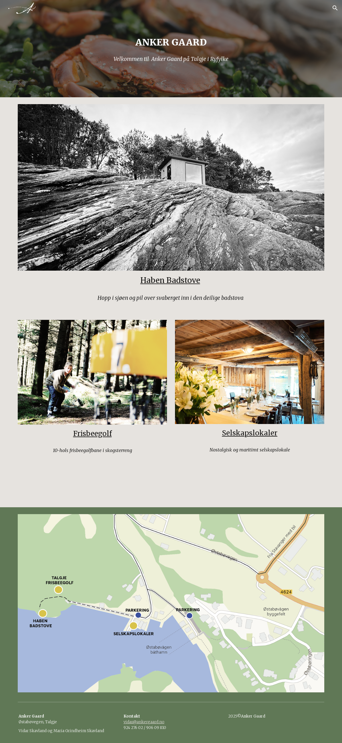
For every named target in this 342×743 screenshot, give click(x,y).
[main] (171, 49)
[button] (335, 8)
